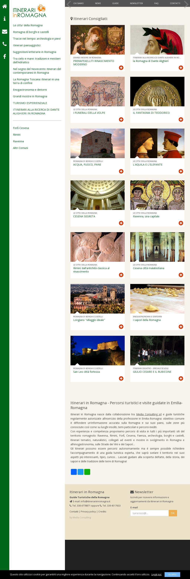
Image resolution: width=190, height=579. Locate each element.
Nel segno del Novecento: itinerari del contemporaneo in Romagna (37, 70)
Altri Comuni (20, 148)
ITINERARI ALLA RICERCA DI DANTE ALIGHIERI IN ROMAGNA (36, 111)
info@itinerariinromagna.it (95, 540)
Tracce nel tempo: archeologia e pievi (36, 38)
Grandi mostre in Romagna (30, 96)
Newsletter (136, 3)
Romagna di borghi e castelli (31, 32)
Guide (115, 3)
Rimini (16, 134)
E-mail (134, 546)
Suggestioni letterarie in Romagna (34, 52)
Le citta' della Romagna (27, 25)
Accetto (172, 574)
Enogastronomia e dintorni (30, 89)
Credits (102, 550)
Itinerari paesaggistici (26, 45)
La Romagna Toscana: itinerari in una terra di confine (36, 81)
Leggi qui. (156, 574)
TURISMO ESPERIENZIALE (30, 103)
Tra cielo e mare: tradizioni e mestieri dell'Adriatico (36, 60)
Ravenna (18, 141)
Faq (156, 3)
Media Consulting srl (149, 453)
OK (173, 552)
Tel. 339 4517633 (110, 544)
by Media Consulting (80, 556)
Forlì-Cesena (21, 128)
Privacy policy (88, 550)
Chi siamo (78, 3)
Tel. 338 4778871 (80, 544)
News (98, 3)
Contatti (175, 3)
